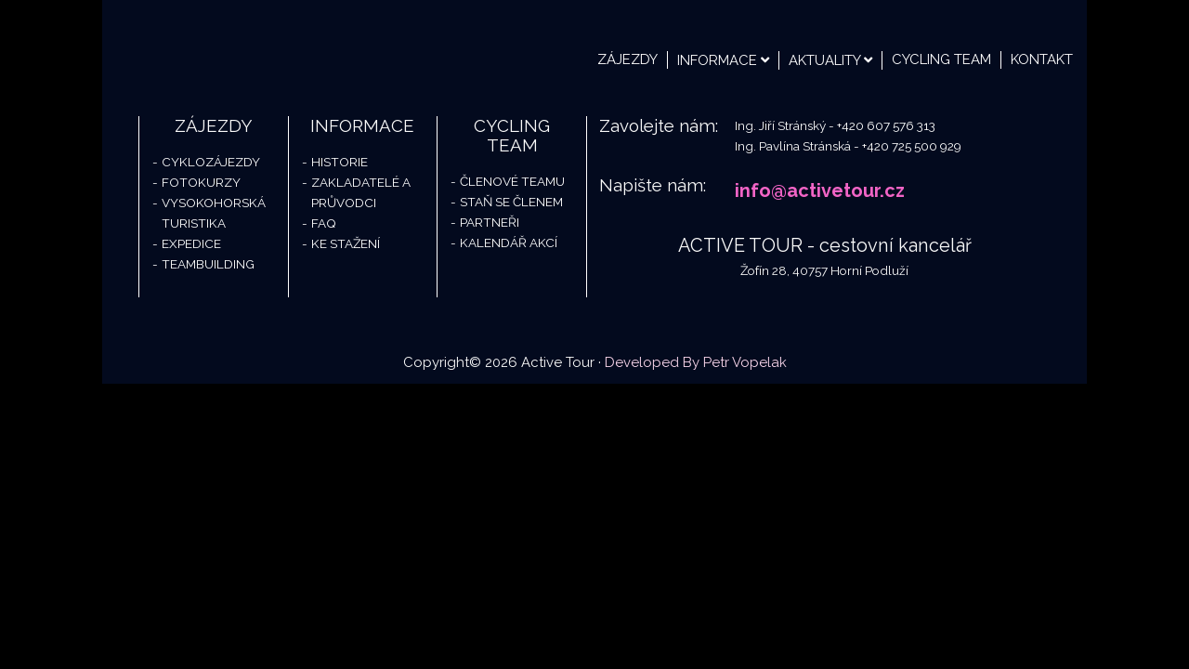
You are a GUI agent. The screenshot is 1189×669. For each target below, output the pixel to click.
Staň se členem (511, 201)
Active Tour (241, 46)
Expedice (191, 243)
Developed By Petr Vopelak (696, 362)
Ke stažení (345, 243)
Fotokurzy (201, 182)
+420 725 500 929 (911, 145)
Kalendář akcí (508, 242)
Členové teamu (512, 181)
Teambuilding (208, 263)
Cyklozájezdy (211, 161)
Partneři (489, 222)
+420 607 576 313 (886, 125)
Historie (339, 161)
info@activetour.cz (820, 190)
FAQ (323, 223)
